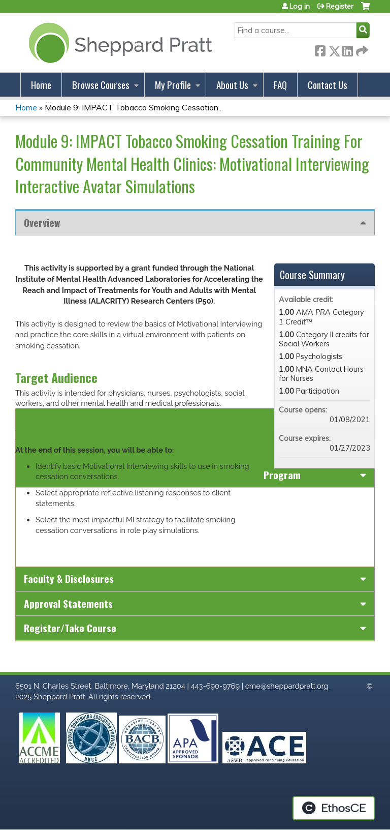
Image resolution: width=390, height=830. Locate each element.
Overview (42, 222)
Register (339, 6)
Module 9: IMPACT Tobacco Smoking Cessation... (134, 107)
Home (41, 84)
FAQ (280, 84)
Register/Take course (70, 627)
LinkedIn (347, 49)
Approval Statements (68, 603)
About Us (232, 84)
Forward (361, 49)
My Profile (173, 84)
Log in (299, 6)
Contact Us (327, 84)
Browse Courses (100, 84)
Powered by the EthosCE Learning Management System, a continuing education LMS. (333, 808)
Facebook (320, 49)
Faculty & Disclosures (69, 578)
